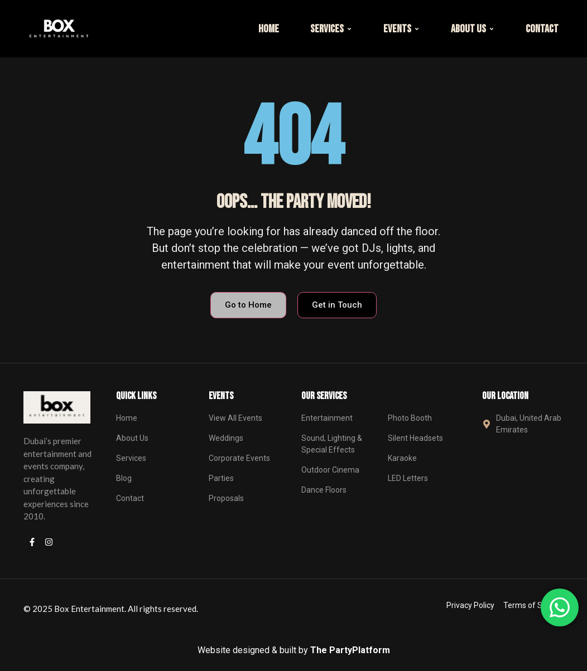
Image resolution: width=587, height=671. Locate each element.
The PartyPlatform (350, 650)
